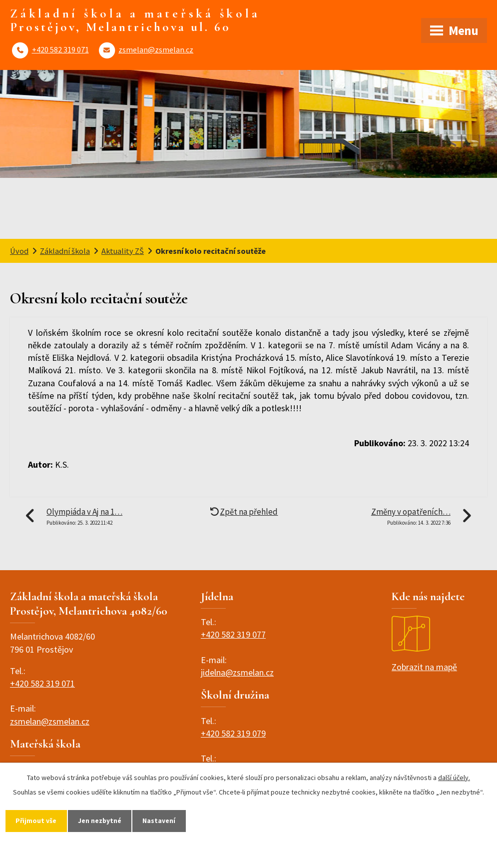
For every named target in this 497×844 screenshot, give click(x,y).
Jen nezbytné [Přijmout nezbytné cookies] (101, 820)
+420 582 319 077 (233, 634)
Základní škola (65, 251)
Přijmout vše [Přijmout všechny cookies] (36, 820)
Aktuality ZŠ (122, 251)
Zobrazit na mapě (424, 644)
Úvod (19, 251)
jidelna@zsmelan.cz (237, 672)
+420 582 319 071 (60, 49)
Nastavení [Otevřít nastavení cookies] (161, 820)
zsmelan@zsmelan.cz (155, 49)
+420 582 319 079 (233, 733)
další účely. (454, 777)
